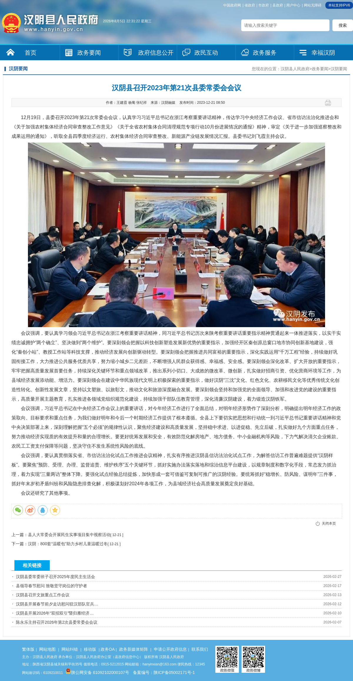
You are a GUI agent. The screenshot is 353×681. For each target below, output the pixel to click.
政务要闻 (89, 52)
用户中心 (293, 5)
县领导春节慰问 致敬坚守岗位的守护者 (51, 585)
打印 (330, 103)
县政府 (277, 5)
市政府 (263, 5)
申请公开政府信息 (170, 649)
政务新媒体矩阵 (133, 649)
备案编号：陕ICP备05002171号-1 (164, 672)
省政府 (249, 5)
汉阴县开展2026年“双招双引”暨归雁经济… (55, 613)
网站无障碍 (313, 5)
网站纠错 (69, 649)
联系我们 (200, 649)
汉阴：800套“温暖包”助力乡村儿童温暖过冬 (68, 543)
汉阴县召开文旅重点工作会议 (42, 595)
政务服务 (265, 52)
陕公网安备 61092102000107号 (97, 672)
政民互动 (206, 52)
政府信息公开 (156, 52)
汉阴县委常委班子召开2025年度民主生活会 (55, 576)
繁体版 (28, 649)
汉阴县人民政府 (295, 68)
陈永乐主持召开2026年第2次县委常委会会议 (56, 622)
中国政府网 (232, 5)
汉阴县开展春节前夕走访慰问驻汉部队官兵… (57, 604)
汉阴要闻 (339, 68)
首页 (30, 52)
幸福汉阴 (323, 52)
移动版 (90, 649)
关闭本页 (329, 523)
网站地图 (47, 649)
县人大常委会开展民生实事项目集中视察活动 (69, 534)
